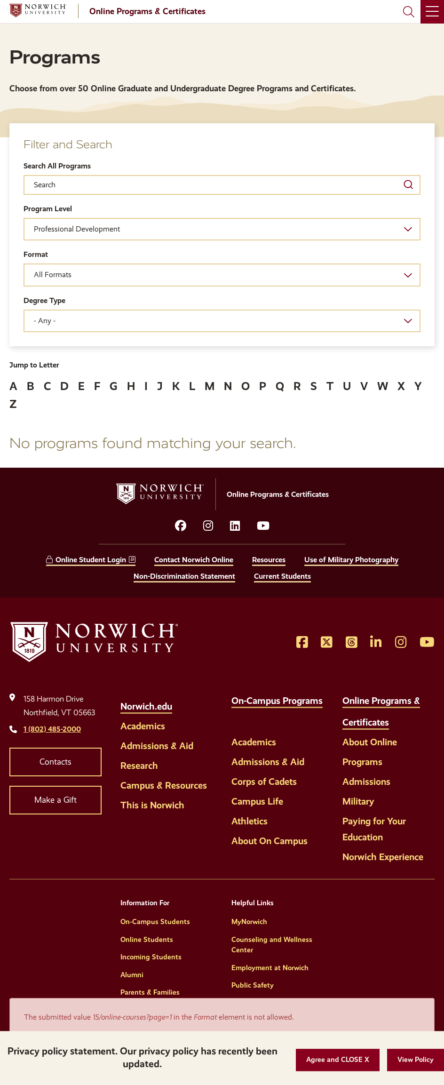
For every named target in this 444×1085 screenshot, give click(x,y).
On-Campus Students (155, 921)
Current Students (282, 576)
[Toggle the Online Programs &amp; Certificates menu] (398, 717)
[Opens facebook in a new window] (180, 526)
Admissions (366, 781)
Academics (142, 726)
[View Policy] (415, 1060)
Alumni (131, 975)
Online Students (146, 939)
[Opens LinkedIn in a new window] (235, 526)
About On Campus (269, 840)
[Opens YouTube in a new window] (263, 526)
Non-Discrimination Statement (184, 576)
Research (139, 765)
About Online (369, 742)
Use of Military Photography (351, 559)
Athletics (249, 821)
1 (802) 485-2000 (52, 729)
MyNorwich (249, 921)
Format (36, 254)
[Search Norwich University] (408, 12)
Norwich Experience (382, 856)
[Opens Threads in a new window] (351, 642)
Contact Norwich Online (193, 559)
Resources (268, 559)
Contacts (55, 761)
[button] (338, 1060)
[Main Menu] (432, 12)
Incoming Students (151, 957)
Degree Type (44, 300)
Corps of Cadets (264, 781)
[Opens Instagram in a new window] (401, 642)
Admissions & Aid (156, 745)
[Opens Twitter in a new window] (327, 642)
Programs (362, 761)
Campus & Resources (163, 785)
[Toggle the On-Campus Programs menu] (239, 717)
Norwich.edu (146, 706)
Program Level (48, 208)
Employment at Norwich (270, 968)
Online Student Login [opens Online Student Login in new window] (91, 559)
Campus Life (257, 801)
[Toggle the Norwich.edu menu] (182, 701)
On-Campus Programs (277, 700)
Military (358, 801)
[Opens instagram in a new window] (208, 526)
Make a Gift (55, 800)
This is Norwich (152, 805)
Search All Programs (57, 165)
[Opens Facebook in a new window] (302, 642)
